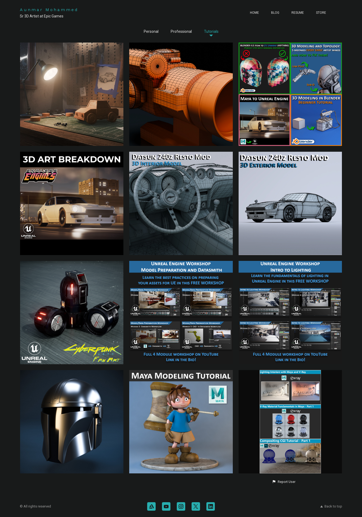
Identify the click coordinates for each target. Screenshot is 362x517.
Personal (151, 31)
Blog (275, 13)
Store (321, 13)
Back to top (331, 506)
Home (254, 13)
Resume (297, 13)
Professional (181, 31)
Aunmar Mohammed (49, 9)
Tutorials (211, 31)
